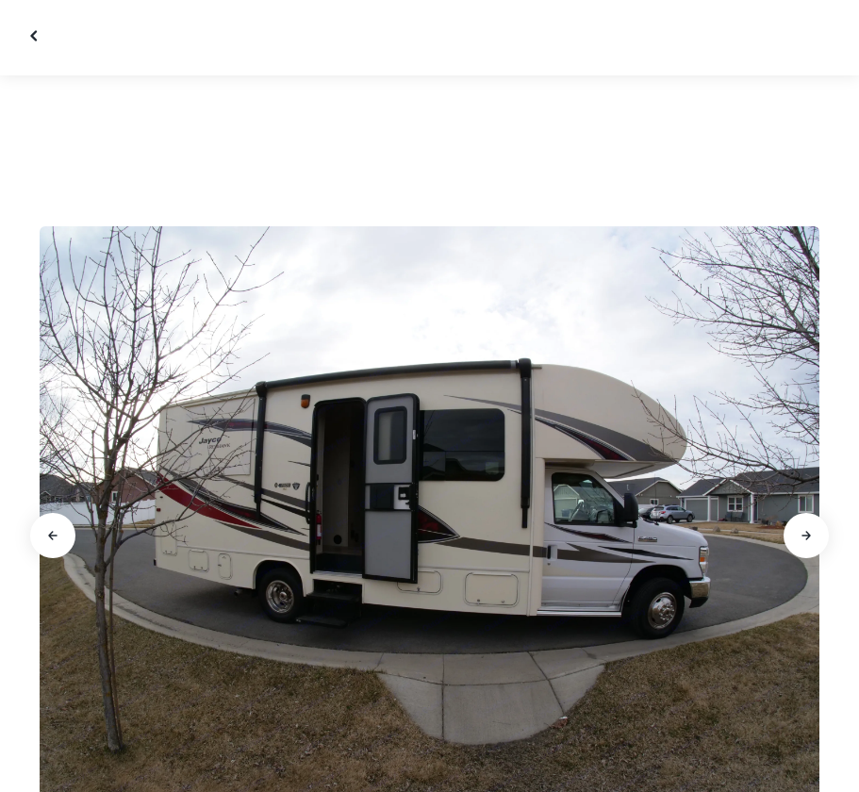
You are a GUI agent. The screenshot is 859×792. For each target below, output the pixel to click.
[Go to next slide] (806, 535)
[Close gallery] (36, 36)
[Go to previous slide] (52, 535)
